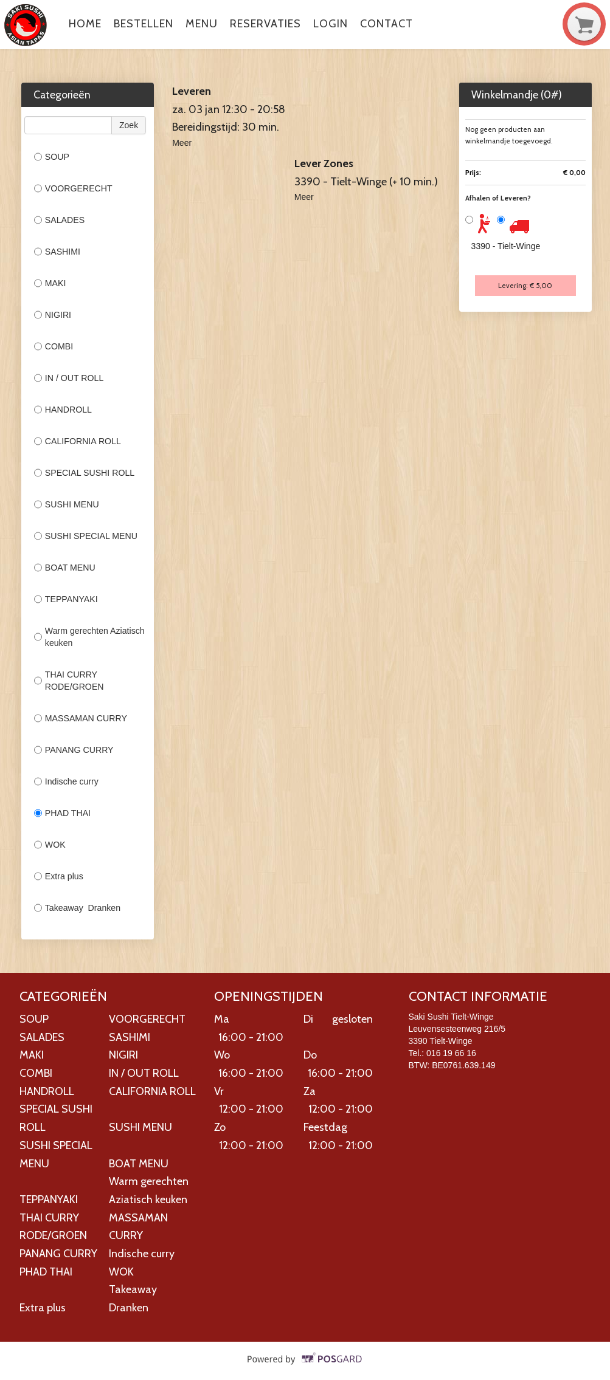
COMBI (53, 346)
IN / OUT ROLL (69, 378)
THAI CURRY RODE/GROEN (69, 680)
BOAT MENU (64, 567)
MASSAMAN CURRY (80, 718)
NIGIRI (52, 315)
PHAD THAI (63, 813)
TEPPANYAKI (66, 599)
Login (330, 23)
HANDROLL (63, 409)
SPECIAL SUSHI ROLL (84, 473)
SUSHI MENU (66, 504)
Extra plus (58, 876)
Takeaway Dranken (77, 908)
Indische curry (66, 781)
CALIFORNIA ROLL (77, 441)
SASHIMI (57, 251)
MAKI (50, 283)
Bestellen (143, 23)
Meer (182, 143)
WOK (50, 845)
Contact (386, 23)
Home (85, 23)
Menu (201, 23)
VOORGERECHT (73, 188)
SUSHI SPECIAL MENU (85, 536)
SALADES (59, 220)
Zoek (128, 125)
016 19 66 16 (451, 1053)
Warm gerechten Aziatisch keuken (89, 637)
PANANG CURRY (75, 750)
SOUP (51, 157)
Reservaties (265, 23)
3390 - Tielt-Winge (506, 246)
